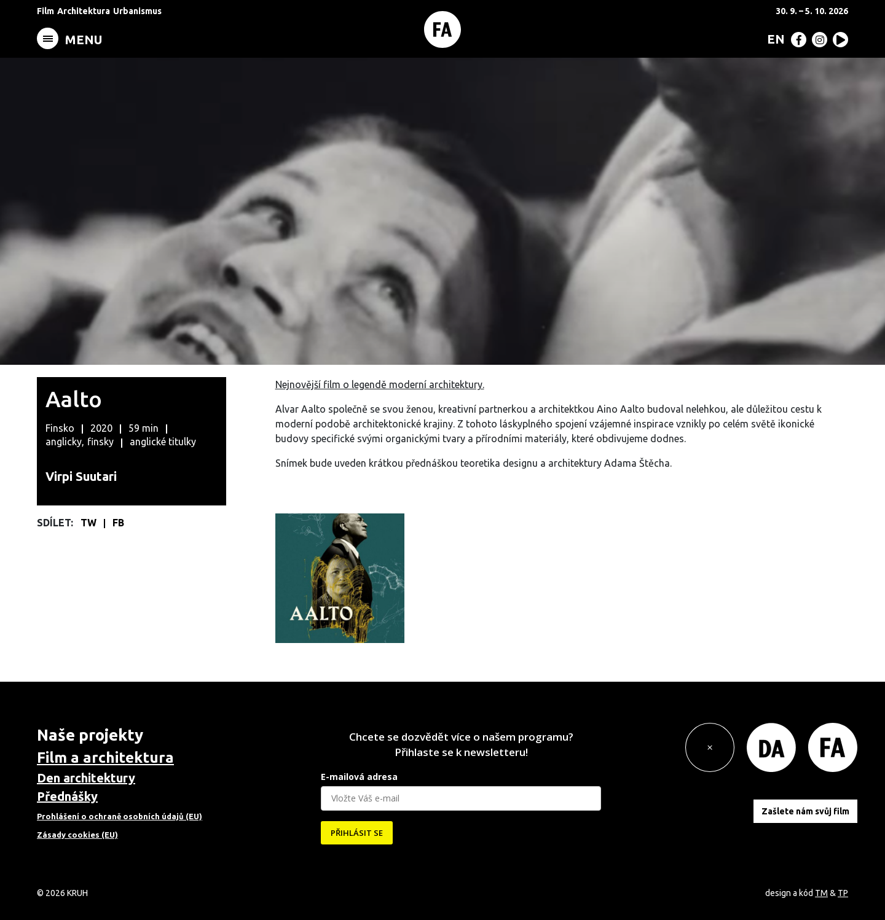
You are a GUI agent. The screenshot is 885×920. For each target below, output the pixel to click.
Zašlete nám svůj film (805, 811)
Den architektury (86, 778)
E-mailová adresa (359, 776)
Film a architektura (105, 757)
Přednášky (67, 796)
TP (843, 893)
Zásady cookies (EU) (77, 834)
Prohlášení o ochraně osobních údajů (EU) (119, 816)
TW (90, 522)
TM (821, 893)
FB (118, 522)
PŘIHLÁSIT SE (357, 832)
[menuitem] (773, 38)
